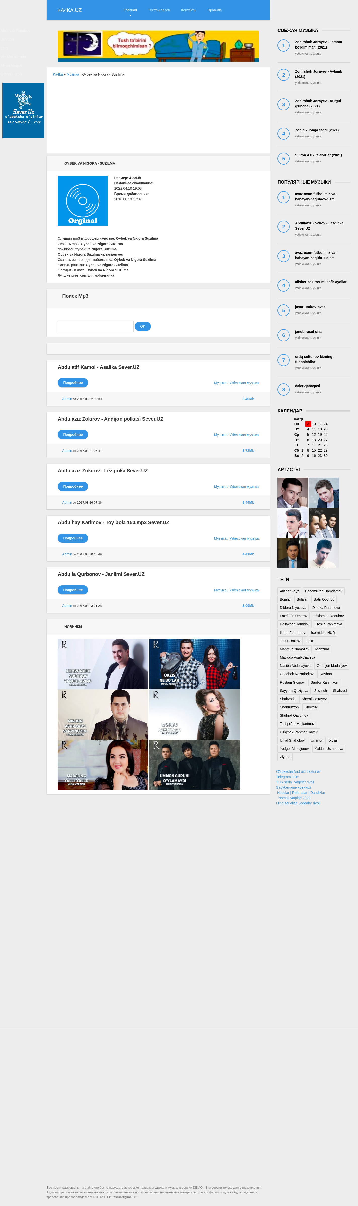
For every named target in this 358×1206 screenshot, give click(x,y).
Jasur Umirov (290, 641)
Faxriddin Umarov (293, 616)
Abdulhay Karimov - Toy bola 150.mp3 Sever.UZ (113, 522)
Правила (215, 10)
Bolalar (302, 599)
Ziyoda (285, 757)
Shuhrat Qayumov (294, 715)
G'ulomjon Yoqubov (328, 616)
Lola (9, 53)
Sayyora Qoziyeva (294, 691)
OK (142, 326)
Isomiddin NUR (323, 633)
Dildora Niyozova (293, 608)
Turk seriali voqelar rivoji (295, 782)
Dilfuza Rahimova (326, 608)
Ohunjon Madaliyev (332, 666)
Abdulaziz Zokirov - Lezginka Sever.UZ (103, 470)
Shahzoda (288, 699)
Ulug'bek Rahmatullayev (299, 732)
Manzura (322, 649)
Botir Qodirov (324, 599)
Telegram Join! (287, 777)
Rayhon (326, 674)
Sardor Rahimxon (324, 682)
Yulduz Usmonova (329, 749)
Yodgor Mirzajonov (294, 749)
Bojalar (285, 599)
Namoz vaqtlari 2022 (293, 798)
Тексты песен (159, 10)
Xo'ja (333, 740)
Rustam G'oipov (292, 682)
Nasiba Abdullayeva (295, 666)
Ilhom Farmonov (292, 633)
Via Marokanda (18, 64)
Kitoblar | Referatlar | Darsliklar (300, 793)
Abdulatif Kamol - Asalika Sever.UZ (98, 367)
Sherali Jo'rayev (314, 699)
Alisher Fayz (289, 591)
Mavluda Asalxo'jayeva (297, 657)
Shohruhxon (289, 707)
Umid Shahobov (292, 740)
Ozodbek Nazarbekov (297, 674)
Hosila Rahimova (328, 624)
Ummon (12, 42)
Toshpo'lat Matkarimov (297, 724)
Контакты (188, 10)
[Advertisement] (158, 118)
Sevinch (320, 691)
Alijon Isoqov (16, 75)
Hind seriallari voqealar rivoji (298, 803)
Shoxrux (311, 707)
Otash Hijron (16, 86)
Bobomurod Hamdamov (323, 591)
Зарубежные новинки (293, 787)
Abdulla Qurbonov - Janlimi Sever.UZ (101, 574)
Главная (130, 10)
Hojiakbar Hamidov (294, 624)
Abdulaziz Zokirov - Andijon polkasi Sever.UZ (110, 419)
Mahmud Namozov (294, 649)
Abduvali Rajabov (20, 32)
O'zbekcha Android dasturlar (298, 771)
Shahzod (340, 691)
